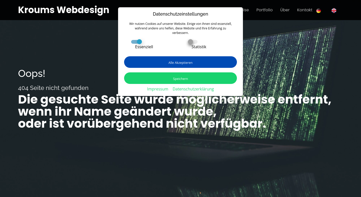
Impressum (157, 89)
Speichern (180, 78)
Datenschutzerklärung (193, 89)
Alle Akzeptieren (180, 62)
